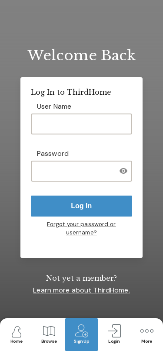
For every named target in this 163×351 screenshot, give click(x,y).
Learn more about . (81, 290)
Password (53, 153)
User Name (54, 106)
